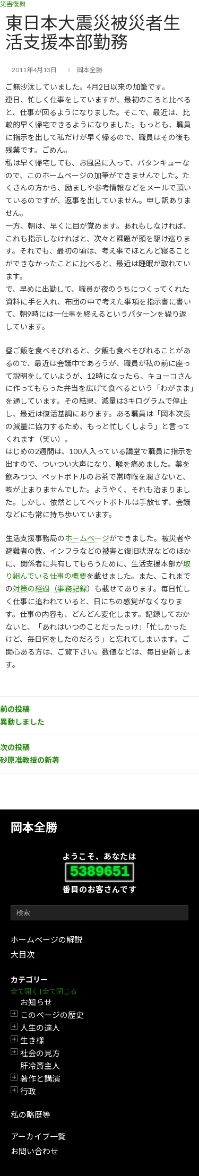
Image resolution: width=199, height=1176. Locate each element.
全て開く (24, 991)
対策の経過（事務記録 (50, 588)
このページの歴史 (52, 1015)
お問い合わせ (34, 1151)
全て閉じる (59, 991)
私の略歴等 (30, 1114)
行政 (28, 1091)
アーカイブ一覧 (38, 1136)
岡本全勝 (34, 827)
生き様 (32, 1040)
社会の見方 (40, 1053)
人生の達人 (40, 1027)
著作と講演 (40, 1078)
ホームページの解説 (46, 939)
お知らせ (36, 1002)
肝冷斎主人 (40, 1065)
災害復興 (12, 4)
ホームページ (87, 538)
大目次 (22, 954)
